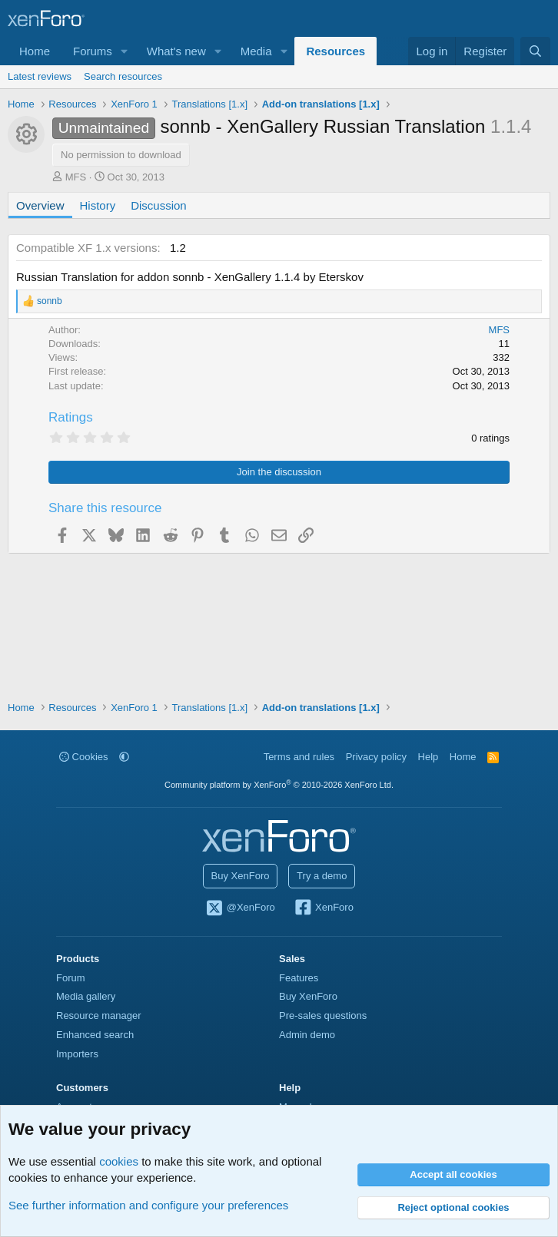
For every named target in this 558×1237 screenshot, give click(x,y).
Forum (70, 978)
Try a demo (322, 875)
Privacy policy (376, 756)
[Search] (535, 51)
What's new (176, 51)
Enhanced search (95, 1034)
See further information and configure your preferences (148, 1205)
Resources (335, 51)
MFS (75, 177)
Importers (77, 1054)
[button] (124, 51)
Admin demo (307, 1034)
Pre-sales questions (323, 1015)
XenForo (323, 908)
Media (256, 51)
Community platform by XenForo (279, 784)
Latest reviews (39, 76)
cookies (118, 1161)
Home (34, 51)
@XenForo (239, 908)
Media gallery (85, 996)
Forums (92, 51)
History (98, 205)
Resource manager (98, 1015)
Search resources (123, 76)
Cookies (83, 756)
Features (298, 978)
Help (428, 756)
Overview (40, 205)
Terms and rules (299, 756)
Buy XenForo (240, 875)
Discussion (159, 205)
